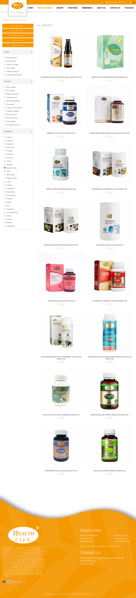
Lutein (8, 182)
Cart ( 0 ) (123, 2)
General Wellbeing (13, 101)
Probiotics (9, 154)
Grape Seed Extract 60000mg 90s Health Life (61, 471)
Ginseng (9, 199)
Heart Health (10, 121)
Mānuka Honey (11, 58)
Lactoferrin (10, 188)
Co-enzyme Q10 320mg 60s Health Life (61, 301)
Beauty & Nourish (12, 94)
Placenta (9, 158)
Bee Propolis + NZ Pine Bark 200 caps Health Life (109, 189)
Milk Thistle (10, 175)
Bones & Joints (11, 114)
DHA (8, 205)
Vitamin (9, 137)
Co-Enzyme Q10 (12, 212)
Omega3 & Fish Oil (12, 125)
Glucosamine (11, 195)
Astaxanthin (10, 226)
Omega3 (9, 164)
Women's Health (12, 64)
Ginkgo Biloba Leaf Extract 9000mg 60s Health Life (109, 415)
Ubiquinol (9, 140)
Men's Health (11, 61)
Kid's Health (10, 68)
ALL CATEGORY (21, 20)
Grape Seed (10, 192)
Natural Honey (11, 168)
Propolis (9, 151)
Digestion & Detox (12, 111)
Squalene (9, 144)
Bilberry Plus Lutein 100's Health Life (61, 133)
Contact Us (115, 8)
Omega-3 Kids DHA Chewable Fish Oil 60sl (61, 189)
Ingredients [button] (87, 8)
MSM (8, 171)
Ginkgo (8, 202)
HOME (4, 20)
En (133, 2)
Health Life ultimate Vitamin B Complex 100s (109, 471)
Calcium (9, 219)
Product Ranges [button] (44, 8)
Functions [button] (72, 8)
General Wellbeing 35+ (14, 75)
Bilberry (9, 222)
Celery (8, 216)
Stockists (129, 8)
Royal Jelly (10, 147)
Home (30, 8)
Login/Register (112, 2)
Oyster (8, 161)
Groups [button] (60, 8)
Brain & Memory (12, 118)
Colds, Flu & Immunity (14, 108)
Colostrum (10, 209)
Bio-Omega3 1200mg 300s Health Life (109, 245)
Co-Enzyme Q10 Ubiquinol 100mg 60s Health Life (109, 301)
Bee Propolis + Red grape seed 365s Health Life (61, 245)
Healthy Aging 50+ (12, 71)
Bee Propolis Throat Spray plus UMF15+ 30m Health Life (61, 77)
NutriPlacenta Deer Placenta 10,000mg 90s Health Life (109, 133)
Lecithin (9, 185)
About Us (101, 8)
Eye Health (10, 104)
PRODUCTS (11, 20)
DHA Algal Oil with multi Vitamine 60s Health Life (61, 415)
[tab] (17, 52)
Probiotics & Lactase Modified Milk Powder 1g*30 (109, 77)
